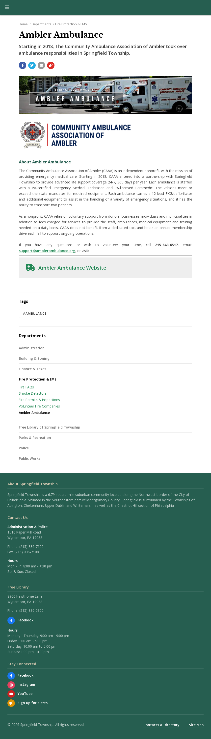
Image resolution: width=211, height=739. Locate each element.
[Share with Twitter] (32, 65)
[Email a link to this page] (41, 65)
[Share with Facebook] (22, 65)
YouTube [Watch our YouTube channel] (25, 693)
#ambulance (34, 313)
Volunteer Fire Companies (39, 406)
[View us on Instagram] (11, 685)
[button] (7, 7)
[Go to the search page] (203, 7)
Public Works (29, 458)
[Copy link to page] (50, 65)
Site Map (196, 724)
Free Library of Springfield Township (49, 427)
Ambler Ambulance (34, 412)
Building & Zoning (34, 358)
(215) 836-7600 (31, 546)
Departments (41, 24)
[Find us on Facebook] (11, 620)
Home (23, 24)
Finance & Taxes (32, 368)
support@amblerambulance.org (47, 250)
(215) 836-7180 (27, 552)
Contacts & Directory (161, 724)
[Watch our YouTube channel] (11, 694)
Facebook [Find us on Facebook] (25, 620)
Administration (32, 348)
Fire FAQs (26, 387)
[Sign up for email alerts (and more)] (11, 703)
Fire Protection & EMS (71, 24)
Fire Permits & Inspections (39, 399)
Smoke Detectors (33, 393)
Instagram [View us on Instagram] (26, 684)
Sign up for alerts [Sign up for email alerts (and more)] (33, 702)
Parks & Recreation (35, 437)
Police (24, 448)
